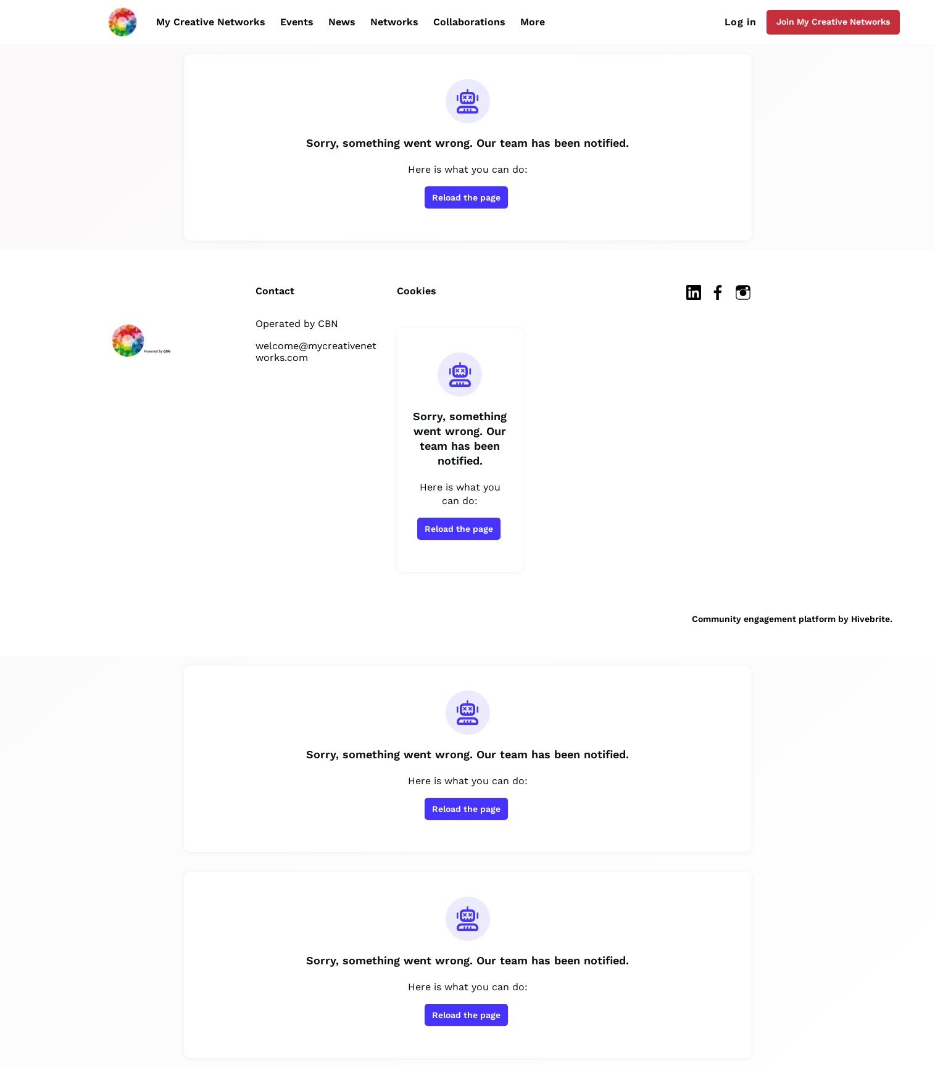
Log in (740, 22)
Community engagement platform (764, 619)
